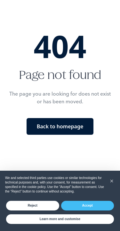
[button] (112, 181)
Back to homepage (60, 126)
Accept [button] (87, 205)
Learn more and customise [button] (60, 219)
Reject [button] (32, 205)
